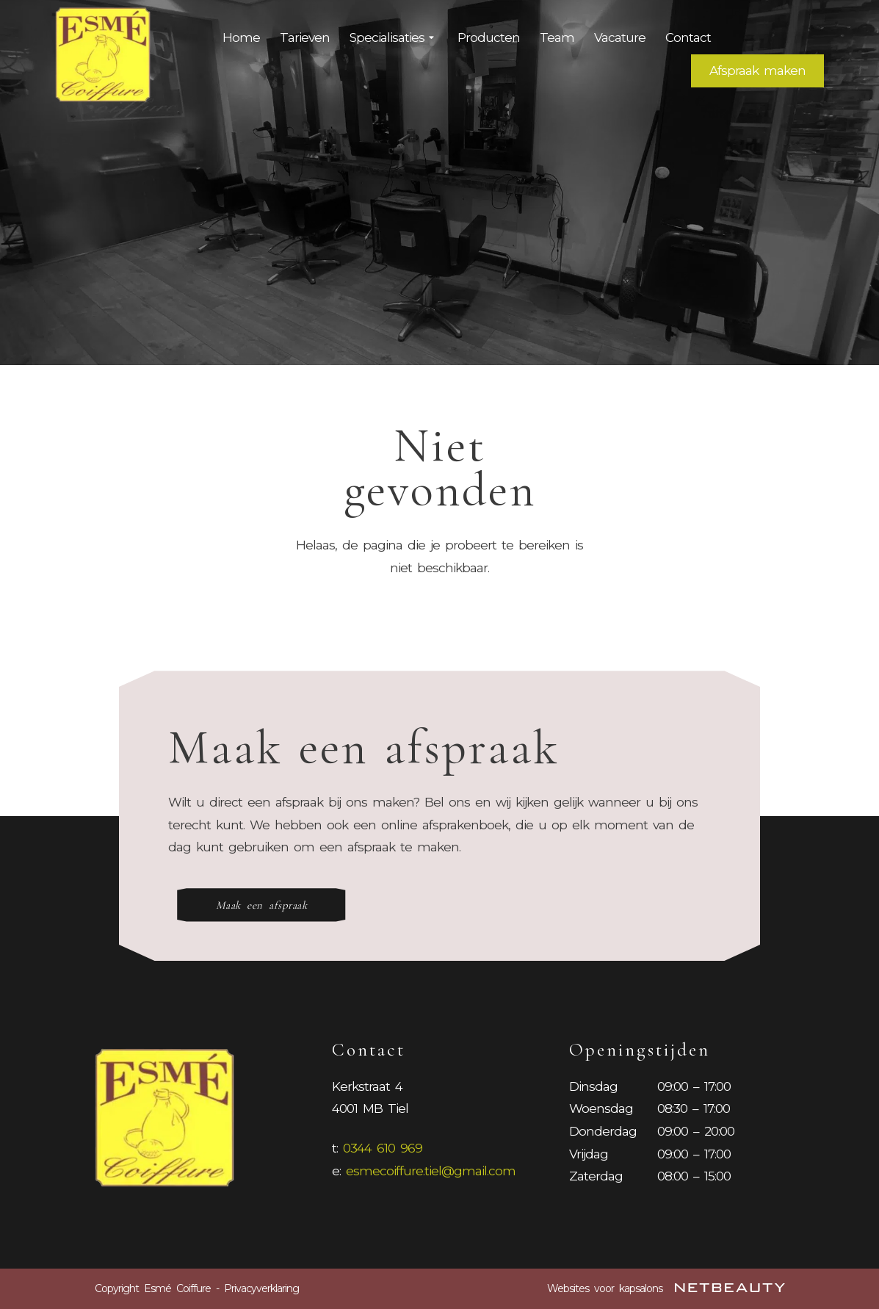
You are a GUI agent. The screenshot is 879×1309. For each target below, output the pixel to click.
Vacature (619, 37)
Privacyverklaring (261, 1288)
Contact (688, 37)
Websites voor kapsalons (666, 1288)
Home (241, 37)
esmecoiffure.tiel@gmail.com (431, 1171)
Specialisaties (394, 38)
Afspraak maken (757, 70)
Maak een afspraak (262, 905)
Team (557, 37)
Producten (488, 37)
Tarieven (305, 37)
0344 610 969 (382, 1148)
